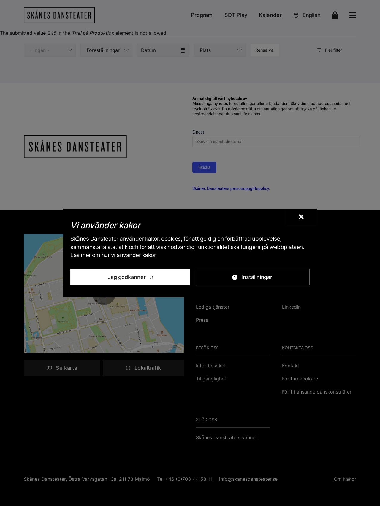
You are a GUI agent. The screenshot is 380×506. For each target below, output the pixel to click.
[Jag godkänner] (130, 277)
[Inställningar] (252, 277)
